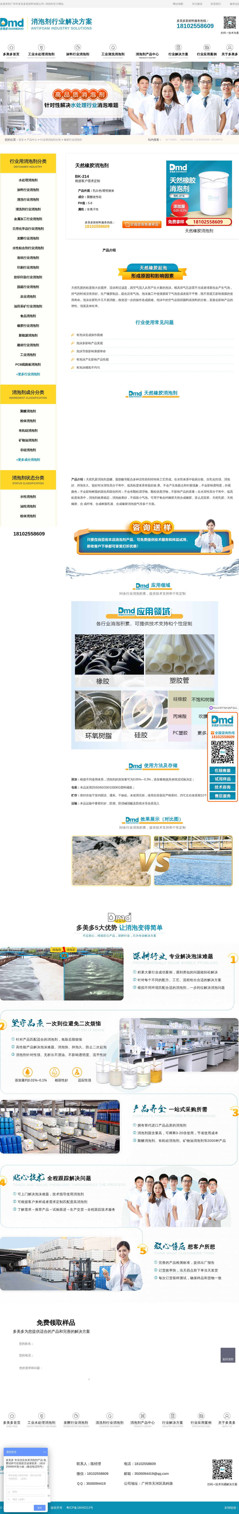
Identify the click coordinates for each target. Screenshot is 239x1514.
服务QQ (234, 3)
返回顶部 (227, 1359)
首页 (21, 139)
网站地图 (178, 3)
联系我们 (216, 3)
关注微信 (197, 3)
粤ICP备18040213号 (79, 1507)
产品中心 (32, 139)
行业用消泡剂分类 (50, 139)
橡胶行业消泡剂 (73, 139)
